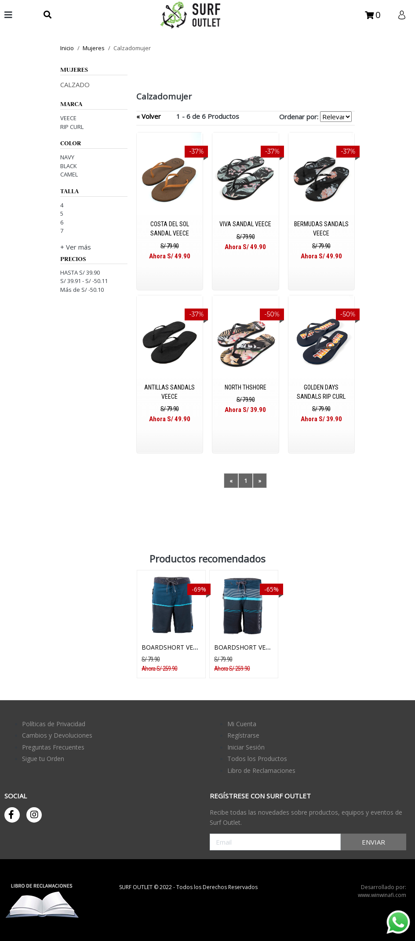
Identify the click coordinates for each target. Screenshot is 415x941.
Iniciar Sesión (246, 747)
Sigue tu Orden (43, 758)
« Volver (148, 116)
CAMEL (69, 174)
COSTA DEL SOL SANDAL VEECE (169, 229)
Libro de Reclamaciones (261, 770)
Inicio (67, 48)
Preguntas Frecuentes (53, 747)
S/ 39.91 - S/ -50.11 (84, 281)
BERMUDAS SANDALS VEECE (321, 229)
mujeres (94, 48)
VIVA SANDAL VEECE (245, 224)
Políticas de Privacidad (53, 724)
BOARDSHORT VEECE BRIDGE (257, 647)
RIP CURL (72, 127)
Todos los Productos (257, 758)
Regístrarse (243, 735)
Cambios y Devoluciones (57, 735)
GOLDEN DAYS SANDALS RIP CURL (321, 392)
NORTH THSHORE (245, 387)
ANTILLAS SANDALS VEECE (169, 392)
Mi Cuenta (241, 724)
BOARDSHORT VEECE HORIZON (188, 647)
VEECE (68, 118)
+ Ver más (75, 247)
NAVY (67, 157)
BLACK (68, 166)
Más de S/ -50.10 (82, 290)
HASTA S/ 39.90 (80, 272)
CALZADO (75, 84)
